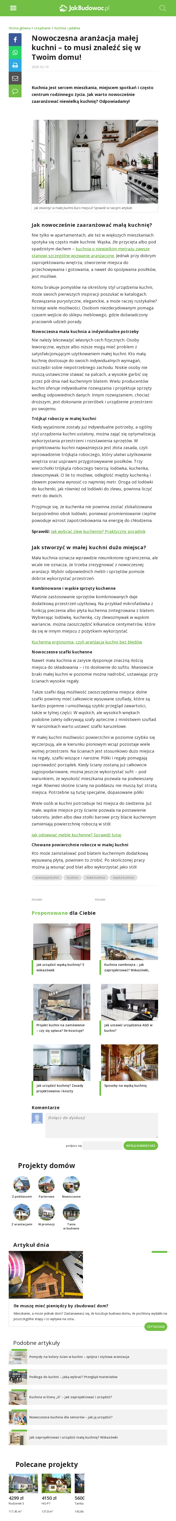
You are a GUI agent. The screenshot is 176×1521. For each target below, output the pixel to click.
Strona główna (19, 28)
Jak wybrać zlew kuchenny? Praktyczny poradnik (98, 531)
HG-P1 (46, 1503)
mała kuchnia (95, 877)
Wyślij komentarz (140, 1146)
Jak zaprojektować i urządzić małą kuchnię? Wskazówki (73, 1437)
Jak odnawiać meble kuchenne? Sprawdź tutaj (76, 835)
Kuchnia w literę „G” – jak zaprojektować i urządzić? (70, 1397)
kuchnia (72, 877)
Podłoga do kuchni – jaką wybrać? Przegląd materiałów (73, 1377)
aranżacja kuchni (47, 877)
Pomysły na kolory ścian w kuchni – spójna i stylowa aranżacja (79, 1356)
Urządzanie (42, 28)
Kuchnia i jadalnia (67, 28)
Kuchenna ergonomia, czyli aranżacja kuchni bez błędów (87, 642)
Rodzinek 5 (16, 1503)
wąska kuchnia (123, 877)
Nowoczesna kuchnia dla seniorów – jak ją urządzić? (71, 1417)
